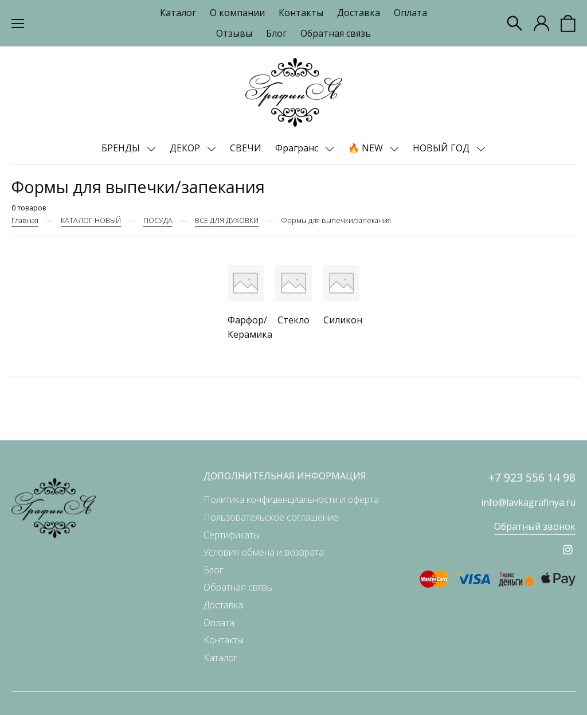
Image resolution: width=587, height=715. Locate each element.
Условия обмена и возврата (264, 552)
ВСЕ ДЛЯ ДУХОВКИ (227, 220)
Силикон (342, 320)
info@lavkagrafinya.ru (528, 502)
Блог (276, 33)
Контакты (301, 12)
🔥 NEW (366, 148)
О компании (237, 12)
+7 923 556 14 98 (532, 477)
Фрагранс (297, 148)
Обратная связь (335, 33)
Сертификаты (232, 535)
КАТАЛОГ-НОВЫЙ (91, 220)
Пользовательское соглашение (271, 517)
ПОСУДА (158, 220)
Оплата (410, 12)
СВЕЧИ (245, 148)
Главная (24, 220)
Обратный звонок (535, 526)
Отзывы (234, 33)
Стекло (293, 320)
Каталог (178, 12)
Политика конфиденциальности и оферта (291, 499)
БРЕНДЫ (121, 148)
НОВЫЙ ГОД (442, 148)
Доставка (358, 12)
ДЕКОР (186, 148)
